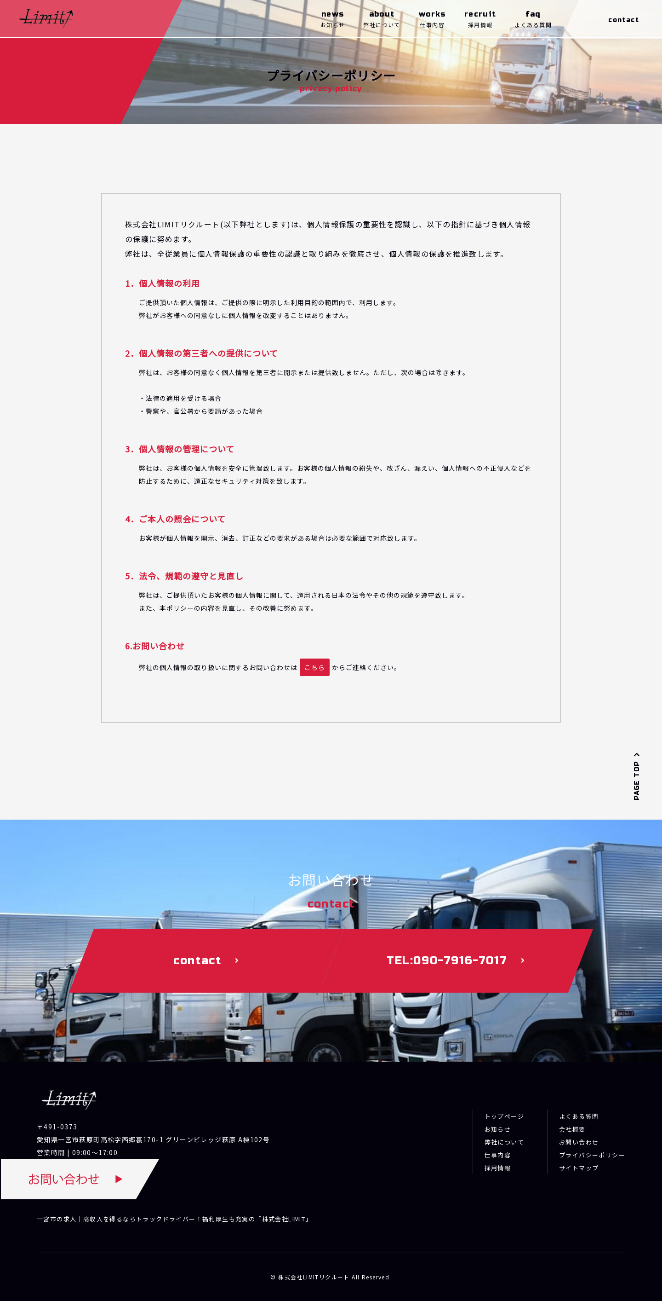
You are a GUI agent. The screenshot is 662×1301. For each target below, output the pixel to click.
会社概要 (572, 1129)
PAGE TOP (637, 776)
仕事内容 (498, 1155)
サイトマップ (579, 1167)
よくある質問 (579, 1116)
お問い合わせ (579, 1142)
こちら (314, 667)
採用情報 (498, 1167)
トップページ (504, 1116)
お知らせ (498, 1129)
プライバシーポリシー (592, 1155)
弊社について (504, 1142)
